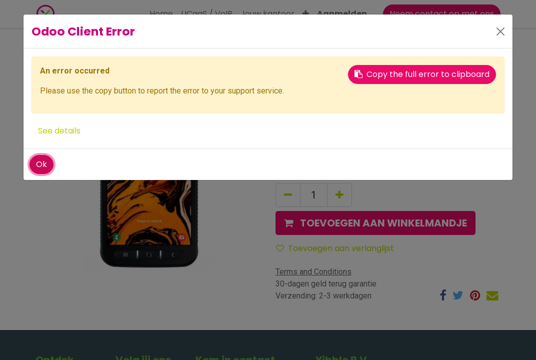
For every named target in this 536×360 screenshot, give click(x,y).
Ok (41, 164)
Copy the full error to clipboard (422, 74)
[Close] (500, 32)
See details (59, 130)
